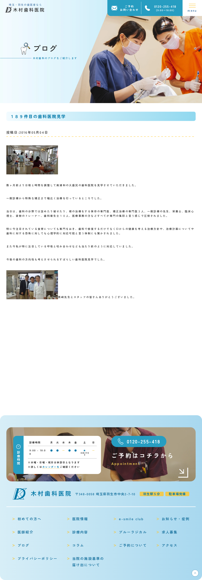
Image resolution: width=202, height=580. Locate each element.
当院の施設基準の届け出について (88, 561)
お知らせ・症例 (176, 518)
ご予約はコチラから (150, 458)
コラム (78, 545)
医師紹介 (26, 531)
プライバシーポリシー (37, 558)
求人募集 (170, 531)
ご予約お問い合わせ (129, 8)
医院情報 (80, 518)
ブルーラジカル (133, 531)
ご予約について (133, 545)
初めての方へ (29, 518)
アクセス (170, 545)
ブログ (24, 545)
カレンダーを (51, 467)
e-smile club (131, 518)
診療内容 (80, 531)
